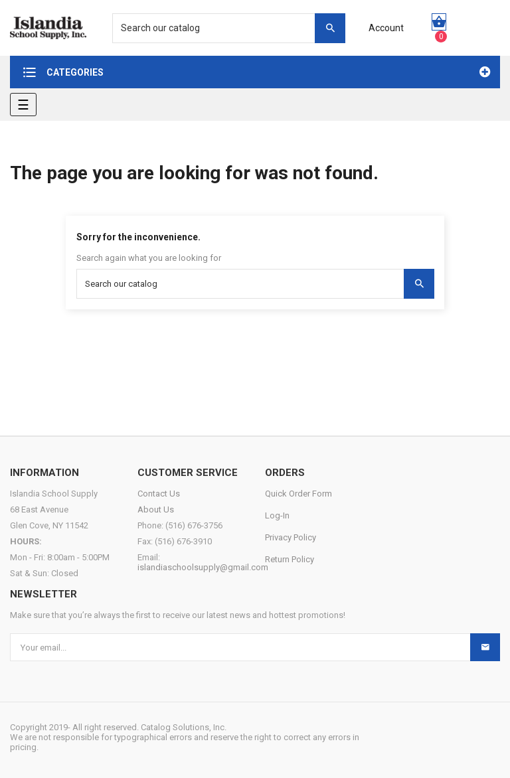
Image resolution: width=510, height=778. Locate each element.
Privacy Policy (290, 537)
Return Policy (289, 559)
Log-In (277, 515)
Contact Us (158, 494)
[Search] (221, 28)
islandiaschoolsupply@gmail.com (202, 567)
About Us (155, 509)
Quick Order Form (298, 494)
